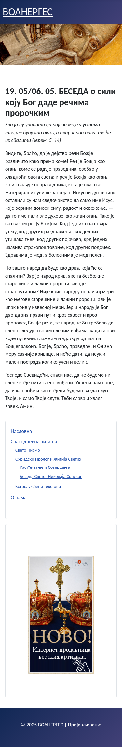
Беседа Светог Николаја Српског (51, 476)
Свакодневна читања (34, 441)
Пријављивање (84, 725)
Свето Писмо (27, 450)
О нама (19, 498)
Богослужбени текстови (38, 486)
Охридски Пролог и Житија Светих (48, 459)
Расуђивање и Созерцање (45, 467)
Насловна (21, 431)
